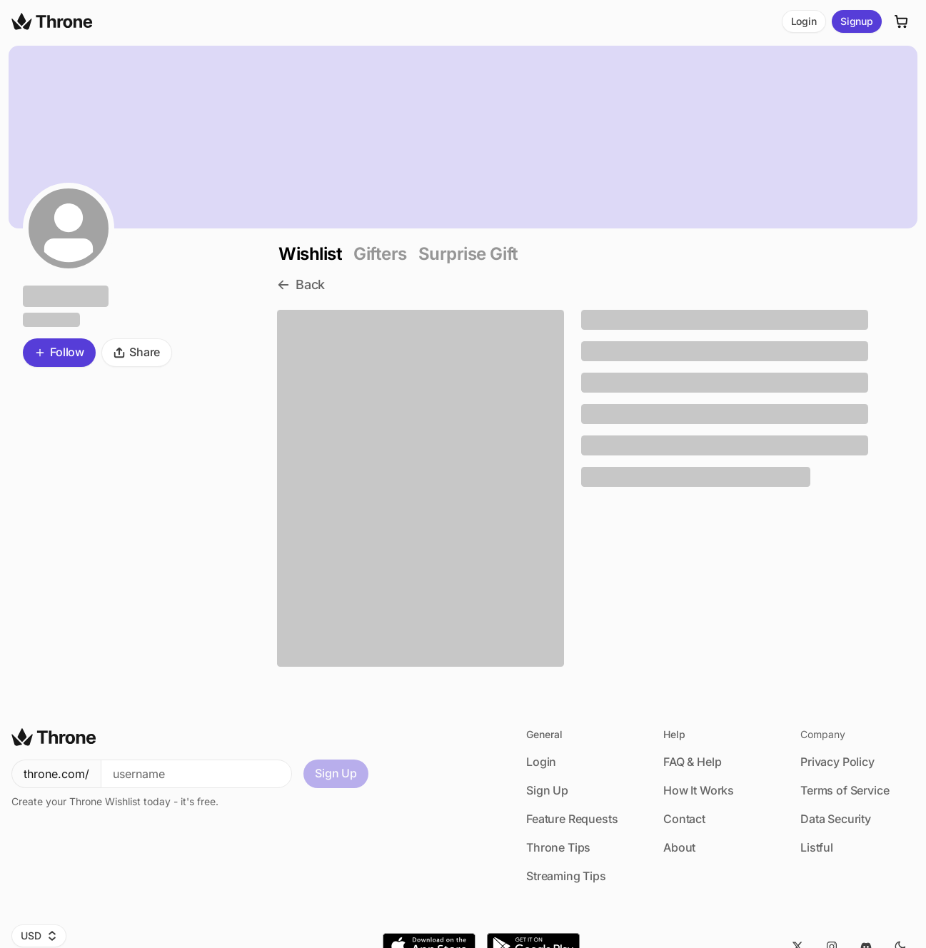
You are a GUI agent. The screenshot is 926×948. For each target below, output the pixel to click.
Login (804, 21)
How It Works (698, 790)
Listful (816, 847)
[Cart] (901, 21)
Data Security (835, 819)
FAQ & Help (692, 762)
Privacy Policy (837, 762)
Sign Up (336, 773)
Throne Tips (558, 847)
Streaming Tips (566, 876)
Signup (856, 21)
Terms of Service (844, 790)
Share (137, 352)
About (679, 847)
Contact (684, 819)
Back (301, 284)
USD (39, 935)
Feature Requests (572, 819)
